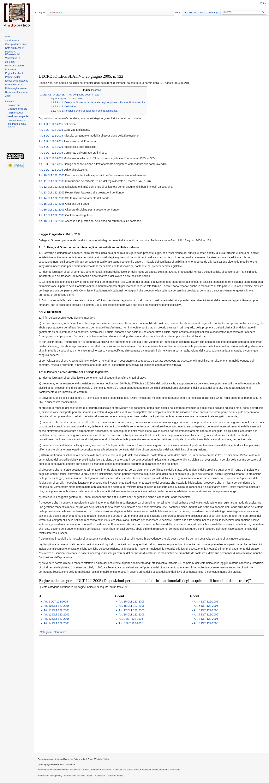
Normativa (60, 632)
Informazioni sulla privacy (50, 776)
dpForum (10, 62)
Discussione (55, 12)
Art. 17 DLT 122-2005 (52, 215)
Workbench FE (13, 58)
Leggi (178, 12)
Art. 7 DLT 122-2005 (51, 158)
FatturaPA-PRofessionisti (12, 53)
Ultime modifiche (13, 84)
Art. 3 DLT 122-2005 (51, 135)
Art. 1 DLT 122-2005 (51, 124)
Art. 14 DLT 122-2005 (52, 198)
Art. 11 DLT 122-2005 (52, 181)
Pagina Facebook (14, 73)
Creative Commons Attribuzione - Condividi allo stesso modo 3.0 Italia (114, 770)
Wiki (7, 36)
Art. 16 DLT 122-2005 (52, 209)
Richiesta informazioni (16, 92)
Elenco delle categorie (16, 80)
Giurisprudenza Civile (16, 44)
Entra (263, 3)
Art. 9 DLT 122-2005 (51, 169)
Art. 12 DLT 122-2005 (52, 186)
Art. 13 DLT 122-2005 (52, 192)
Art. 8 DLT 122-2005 (51, 164)
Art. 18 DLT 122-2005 (52, 221)
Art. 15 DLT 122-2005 (52, 203)
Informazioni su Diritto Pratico (78, 776)
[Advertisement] (151, 46)
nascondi (97, 90)
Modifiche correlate (17, 108)
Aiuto (7, 96)
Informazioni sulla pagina (17, 125)
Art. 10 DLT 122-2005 (52, 175)
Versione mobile (115, 776)
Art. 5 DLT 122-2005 (51, 147)
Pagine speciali (15, 112)
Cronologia (213, 12)
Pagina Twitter (12, 77)
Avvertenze (100, 776)
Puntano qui (14, 105)
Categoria (46, 632)
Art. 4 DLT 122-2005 (51, 141)
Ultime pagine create (16, 88)
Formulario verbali (14, 65)
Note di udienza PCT (16, 48)
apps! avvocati (12, 40)
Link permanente (16, 120)
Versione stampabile (18, 116)
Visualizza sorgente (194, 12)
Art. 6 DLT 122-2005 (51, 152)
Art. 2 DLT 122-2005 (51, 129)
